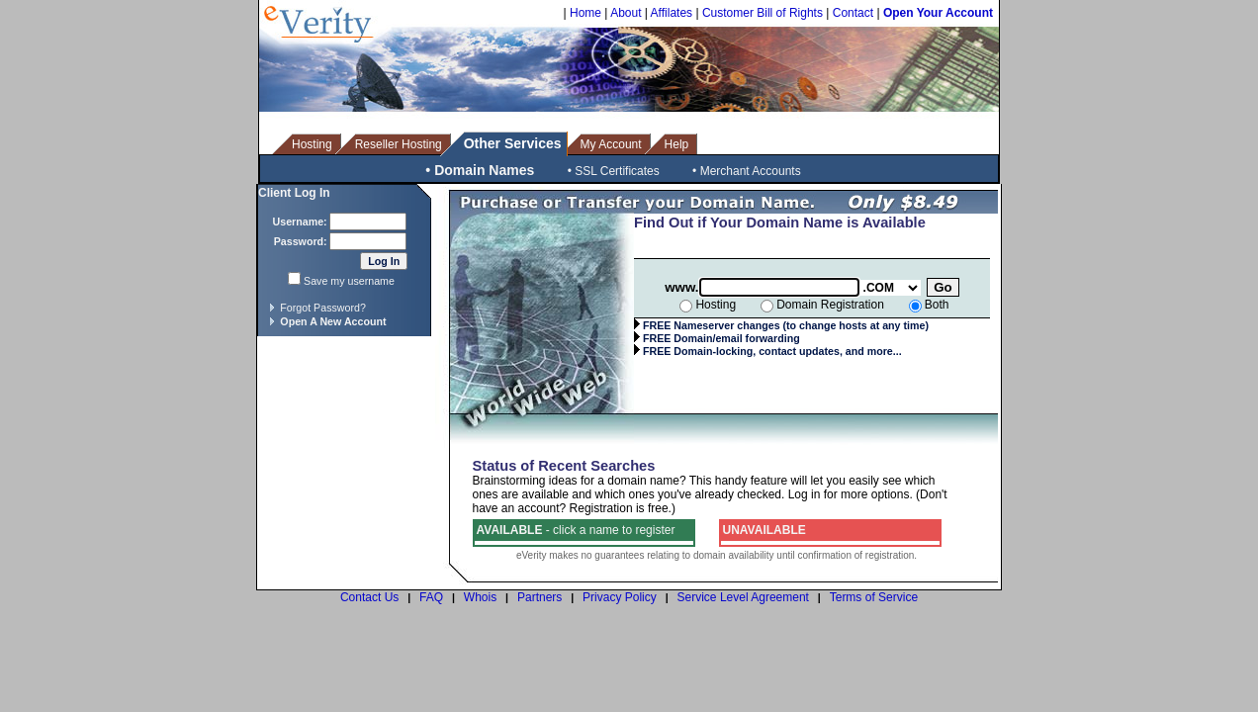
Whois (480, 597)
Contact (853, 13)
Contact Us (369, 597)
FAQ (431, 597)
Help (677, 144)
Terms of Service (874, 597)
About (625, 13)
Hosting (312, 144)
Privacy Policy (620, 597)
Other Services (513, 143)
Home (585, 13)
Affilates (671, 13)
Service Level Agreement (743, 597)
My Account (611, 144)
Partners (539, 597)
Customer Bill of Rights (762, 13)
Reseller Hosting (398, 144)
